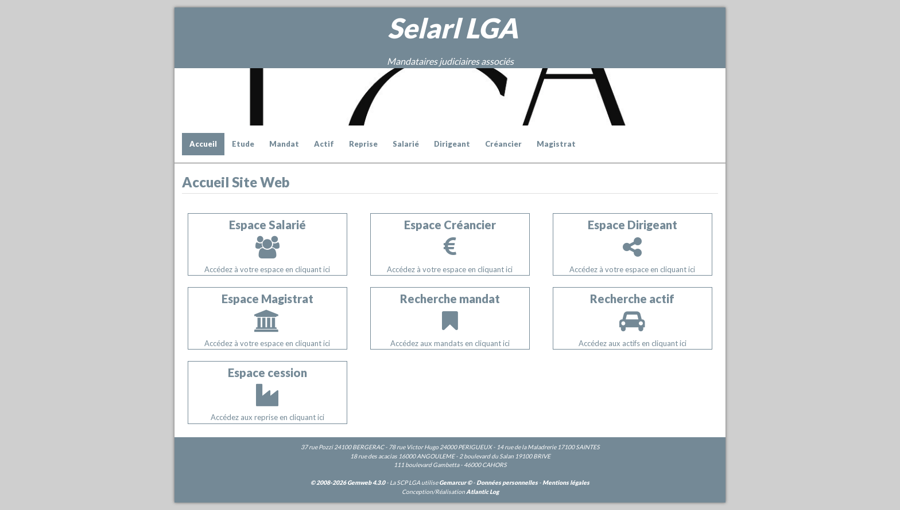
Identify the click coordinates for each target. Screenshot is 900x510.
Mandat (284, 143)
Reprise (363, 143)
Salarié (406, 143)
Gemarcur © (455, 482)
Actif (324, 143)
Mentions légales (565, 482)
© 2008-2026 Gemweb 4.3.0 (348, 482)
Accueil (203, 143)
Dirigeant (452, 143)
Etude (243, 143)
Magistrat (556, 143)
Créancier (503, 143)
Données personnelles (507, 482)
